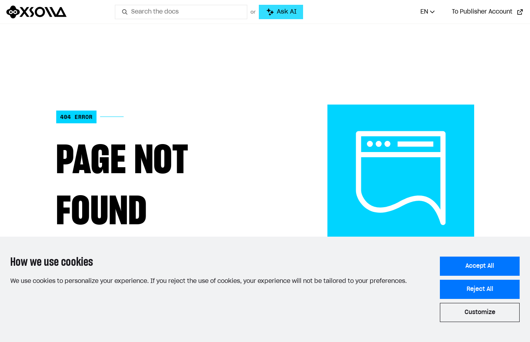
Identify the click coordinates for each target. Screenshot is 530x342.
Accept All (479, 266)
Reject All (480, 289)
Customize (480, 312)
